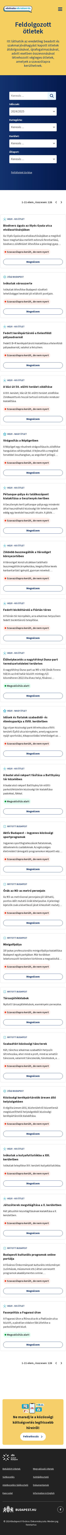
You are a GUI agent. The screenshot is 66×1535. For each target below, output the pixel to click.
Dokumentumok (41, 1485)
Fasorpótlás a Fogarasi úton (22, 1312)
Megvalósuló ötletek (43, 1469)
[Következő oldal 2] (61, 202)
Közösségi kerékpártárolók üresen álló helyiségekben (29, 1099)
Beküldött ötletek (11, 1469)
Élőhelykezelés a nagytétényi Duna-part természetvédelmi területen (30, 661)
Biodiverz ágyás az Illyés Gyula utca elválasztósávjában (27, 228)
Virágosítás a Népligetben (20, 440)
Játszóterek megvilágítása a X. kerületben (32, 1205)
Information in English (43, 1493)
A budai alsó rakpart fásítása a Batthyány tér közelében (31, 777)
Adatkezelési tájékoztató (15, 1485)
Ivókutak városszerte (17, 283)
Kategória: (15, 120)
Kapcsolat (8, 1493)
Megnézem (33, 262)
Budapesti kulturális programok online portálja (29, 1257)
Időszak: (14, 104)
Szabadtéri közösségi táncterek (25, 1044)
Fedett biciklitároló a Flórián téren (27, 610)
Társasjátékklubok (16, 998)
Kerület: (14, 136)
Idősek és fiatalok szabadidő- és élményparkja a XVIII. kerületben (25, 719)
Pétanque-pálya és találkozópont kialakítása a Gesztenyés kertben (26, 496)
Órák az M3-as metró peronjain (24, 891)
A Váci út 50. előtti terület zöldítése (27, 387)
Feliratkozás (31, 1436)
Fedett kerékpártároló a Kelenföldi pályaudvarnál (27, 335)
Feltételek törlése (21, 172)
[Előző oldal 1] (56, 202)
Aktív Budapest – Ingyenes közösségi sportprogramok (28, 835)
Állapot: (14, 152)
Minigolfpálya (12, 944)
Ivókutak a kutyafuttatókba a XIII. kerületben (26, 1157)
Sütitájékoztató (41, 1477)
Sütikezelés (9, 1477)
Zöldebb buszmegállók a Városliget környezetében (27, 554)
